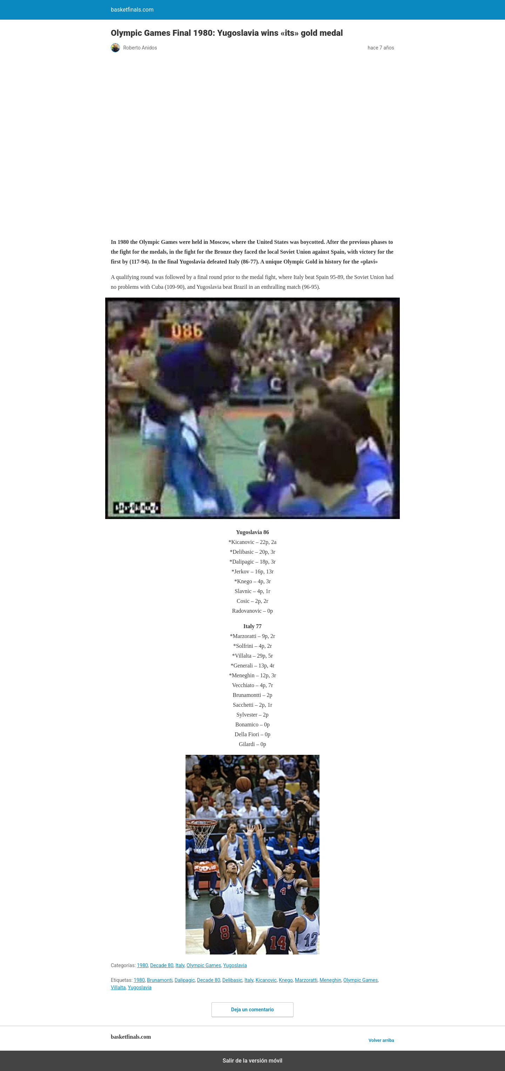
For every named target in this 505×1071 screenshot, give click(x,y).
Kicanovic (266, 980)
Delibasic (232, 980)
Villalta (118, 987)
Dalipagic (185, 980)
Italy (180, 965)
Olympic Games (204, 965)
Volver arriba (381, 1040)
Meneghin (330, 980)
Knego (286, 980)
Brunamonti (160, 980)
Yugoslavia (235, 965)
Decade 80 (161, 965)
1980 (142, 965)
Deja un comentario (252, 1009)
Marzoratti (306, 980)
